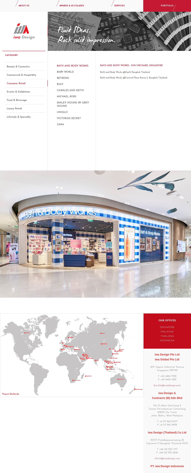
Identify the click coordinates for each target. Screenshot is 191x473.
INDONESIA (167, 298)
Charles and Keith (70, 90)
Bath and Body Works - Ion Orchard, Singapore (131, 65)
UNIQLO (62, 112)
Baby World (65, 72)
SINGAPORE (167, 284)
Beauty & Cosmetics (18, 64)
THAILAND (167, 293)
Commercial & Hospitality (21, 72)
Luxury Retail (14, 106)
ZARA (60, 124)
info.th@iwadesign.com (167, 415)
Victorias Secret (69, 118)
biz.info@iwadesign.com (167, 342)
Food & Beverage (17, 97)
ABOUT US (23, 6)
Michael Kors (66, 96)
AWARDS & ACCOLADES (71, 6)
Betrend (63, 78)
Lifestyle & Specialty (19, 114)
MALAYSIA (167, 289)
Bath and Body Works (72, 66)
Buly (60, 84)
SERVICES (119, 6)
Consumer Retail (16, 81)
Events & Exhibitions (18, 89)
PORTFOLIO (167, 6)
